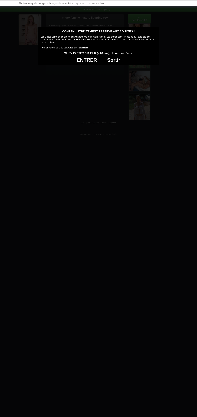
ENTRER (87, 60)
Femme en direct (96, 3)
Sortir (113, 60)
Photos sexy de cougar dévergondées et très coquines (51, 3)
